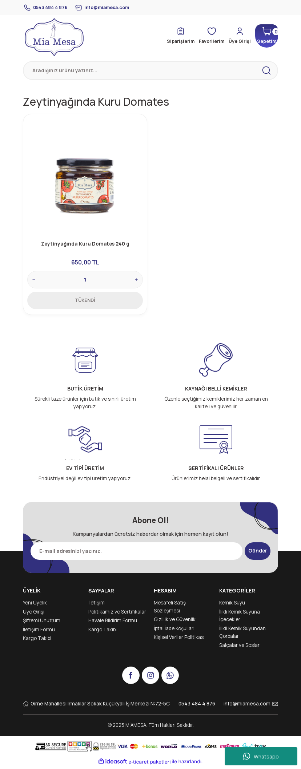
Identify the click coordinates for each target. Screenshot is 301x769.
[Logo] (54, 37)
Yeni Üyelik (35, 605)
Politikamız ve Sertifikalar (117, 614)
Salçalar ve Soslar (239, 647)
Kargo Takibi (37, 640)
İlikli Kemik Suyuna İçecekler (239, 618)
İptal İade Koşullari (174, 630)
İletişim (96, 605)
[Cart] (264, 36)
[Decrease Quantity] (34, 279)
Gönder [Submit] (258, 553)
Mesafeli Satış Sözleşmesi (170, 609)
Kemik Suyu (232, 605)
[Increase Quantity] (136, 279)
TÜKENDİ (85, 299)
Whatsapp (261, 756)
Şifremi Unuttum (41, 622)
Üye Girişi (33, 614)
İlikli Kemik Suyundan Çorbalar (242, 634)
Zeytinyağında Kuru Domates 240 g (85, 243)
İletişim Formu (39, 631)
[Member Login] (233, 36)
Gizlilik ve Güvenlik (175, 621)
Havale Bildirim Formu (112, 622)
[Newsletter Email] (135, 553)
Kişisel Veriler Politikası (179, 639)
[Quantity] (85, 279)
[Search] (150, 70)
